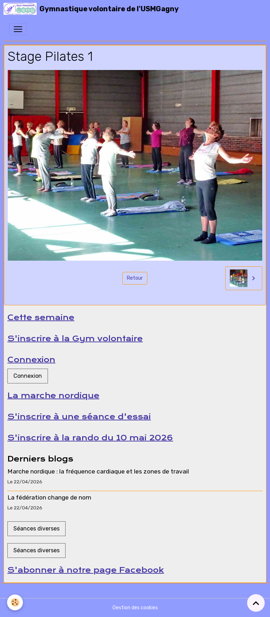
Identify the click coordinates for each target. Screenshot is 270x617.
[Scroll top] (256, 603)
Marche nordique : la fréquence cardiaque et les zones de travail (98, 471)
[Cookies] (15, 602)
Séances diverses (36, 528)
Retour (135, 278)
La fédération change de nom (49, 497)
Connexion (27, 376)
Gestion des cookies (135, 608)
